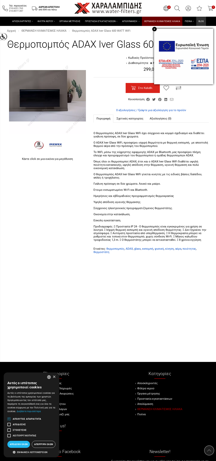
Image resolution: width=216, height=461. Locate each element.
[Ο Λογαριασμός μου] (188, 8)
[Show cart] (210, 8)
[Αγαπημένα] (199, 8)
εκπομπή (147, 248)
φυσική (159, 248)
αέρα (178, 248)
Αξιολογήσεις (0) (160, 118)
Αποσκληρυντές (147, 383)
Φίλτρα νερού (145, 388)
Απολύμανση (145, 404)
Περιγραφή (103, 118)
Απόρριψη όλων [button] (43, 444)
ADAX (129, 248)
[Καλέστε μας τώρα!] (16, 8)
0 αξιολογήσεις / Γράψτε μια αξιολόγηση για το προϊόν (151, 110)
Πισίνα (141, 414)
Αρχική (11, 30)
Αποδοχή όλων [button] (19, 444)
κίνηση (169, 248)
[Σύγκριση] (178, 88)
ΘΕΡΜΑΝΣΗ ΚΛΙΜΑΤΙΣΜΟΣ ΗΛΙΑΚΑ (44, 30)
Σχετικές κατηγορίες (130, 118)
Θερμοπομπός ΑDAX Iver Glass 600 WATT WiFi (101, 30)
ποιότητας (189, 248)
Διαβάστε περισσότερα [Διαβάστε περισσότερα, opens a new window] (29, 411)
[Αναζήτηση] (177, 8)
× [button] (54, 377)
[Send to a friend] (171, 99)
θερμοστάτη (101, 252)
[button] (31, 452)
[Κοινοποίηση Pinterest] (160, 99)
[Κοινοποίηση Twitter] (154, 99)
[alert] (31, 414)
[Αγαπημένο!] (166, 88)
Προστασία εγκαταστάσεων (154, 398)
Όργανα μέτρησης (148, 393)
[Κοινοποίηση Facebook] (148, 99)
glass (137, 248)
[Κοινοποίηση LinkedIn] (166, 99)
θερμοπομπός (115, 248)
